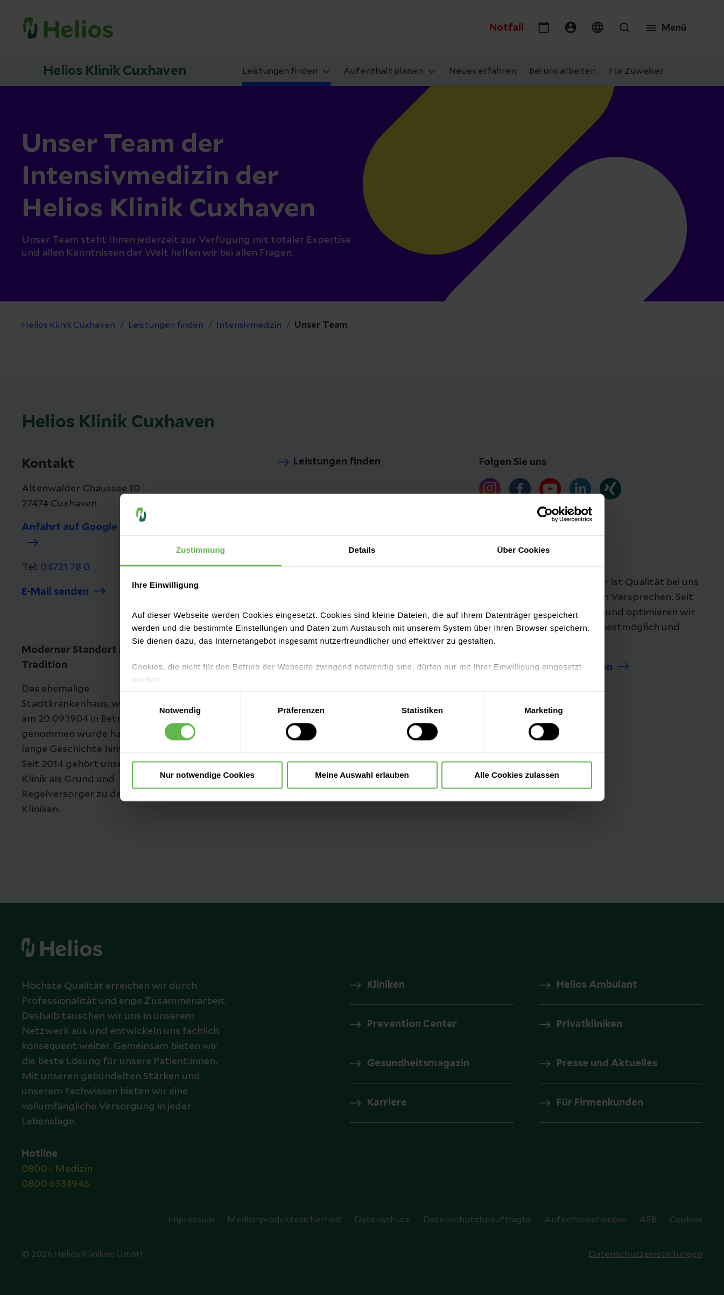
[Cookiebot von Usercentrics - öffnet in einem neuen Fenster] (545, 514)
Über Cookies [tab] (523, 549)
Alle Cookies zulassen (516, 774)
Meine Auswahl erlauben (362, 774)
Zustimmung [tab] (200, 549)
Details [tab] (362, 549)
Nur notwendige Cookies (207, 774)
